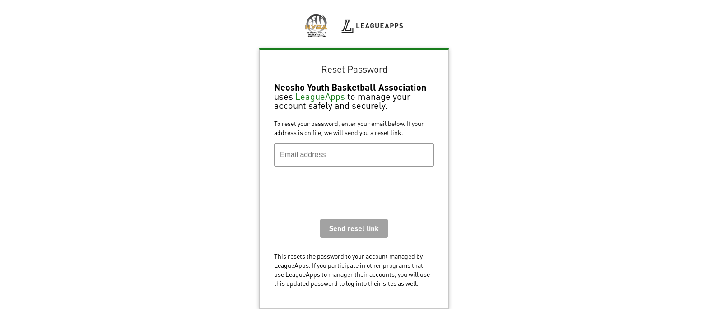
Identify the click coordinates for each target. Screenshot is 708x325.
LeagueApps (320, 96)
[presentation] (342, 195)
